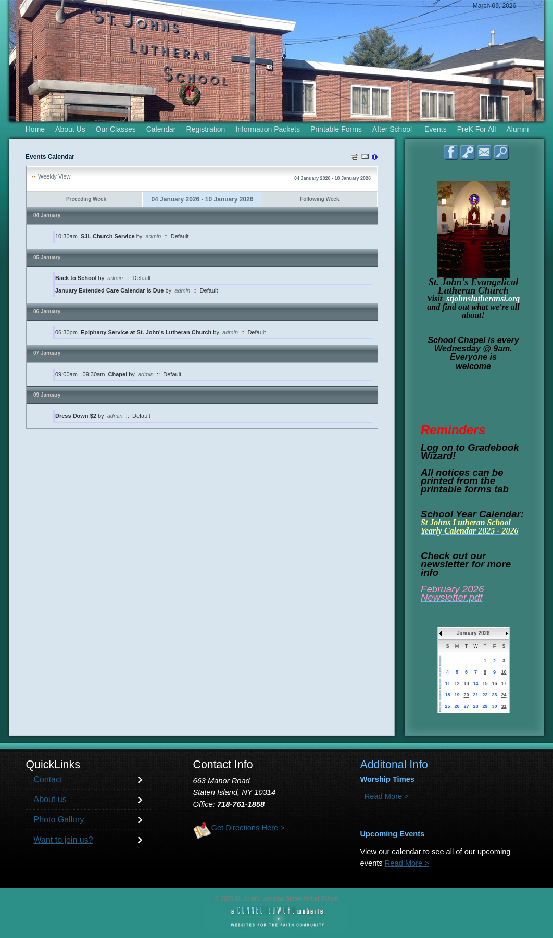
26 (456, 706)
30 (494, 706)
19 (456, 695)
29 (484, 706)
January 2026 (473, 633)
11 (447, 683)
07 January (46, 353)
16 (494, 683)
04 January (46, 215)
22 (484, 695)
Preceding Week (86, 199)
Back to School (75, 278)
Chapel (118, 374)
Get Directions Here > (248, 827)
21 (475, 695)
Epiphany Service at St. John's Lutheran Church (146, 332)
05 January (46, 257)
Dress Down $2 (75, 416)
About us (50, 799)
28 (475, 706)
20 (466, 695)
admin (153, 236)
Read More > (387, 796)
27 (466, 706)
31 (503, 706)
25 (447, 706)
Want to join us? (63, 839)
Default (180, 236)
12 (456, 683)
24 (503, 695)
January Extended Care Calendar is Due (109, 290)
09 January (46, 395)
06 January (46, 311)
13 (466, 683)
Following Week (319, 199)
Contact (48, 779)
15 (484, 683)
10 (503, 672)
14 (475, 683)
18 (447, 695)
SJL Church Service (108, 236)
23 (494, 695)
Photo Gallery (59, 819)
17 (503, 683)
